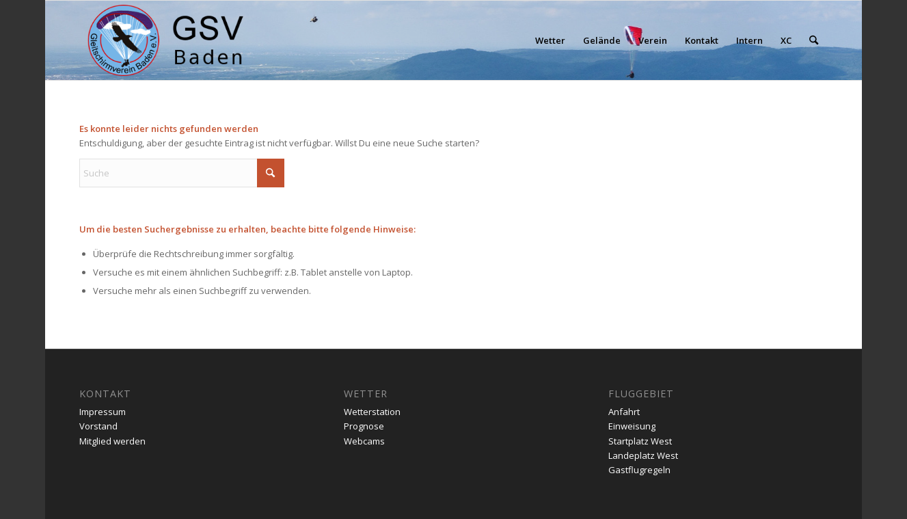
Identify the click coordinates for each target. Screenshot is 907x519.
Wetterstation (372, 411)
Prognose (364, 426)
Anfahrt (624, 411)
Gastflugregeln (639, 470)
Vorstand (98, 426)
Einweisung (631, 426)
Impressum (102, 411)
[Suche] (813, 40)
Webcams (364, 441)
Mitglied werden (112, 441)
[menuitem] (550, 40)
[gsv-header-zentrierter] (165, 40)
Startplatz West (640, 441)
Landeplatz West (643, 455)
